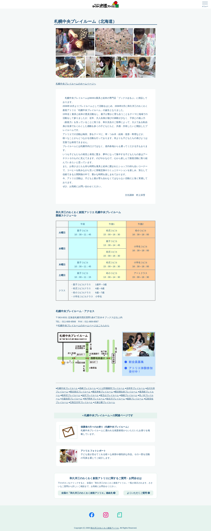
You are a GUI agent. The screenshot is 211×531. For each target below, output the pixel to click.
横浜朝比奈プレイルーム (126, 392)
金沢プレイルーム (90, 395)
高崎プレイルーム (87, 388)
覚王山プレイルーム (109, 395)
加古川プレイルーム (115, 399)
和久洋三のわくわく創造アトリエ (104, 528)
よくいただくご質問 (138, 493)
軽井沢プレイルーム (71, 395)
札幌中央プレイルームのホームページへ (76, 83)
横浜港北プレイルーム (80, 392)
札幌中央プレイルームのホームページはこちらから (83, 325)
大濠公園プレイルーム (104, 402)
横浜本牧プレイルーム (102, 392)
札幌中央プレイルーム (67, 388)
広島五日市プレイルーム (81, 402)
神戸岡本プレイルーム (94, 399)
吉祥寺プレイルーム (135, 388)
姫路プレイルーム (135, 399)
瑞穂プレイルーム (129, 395)
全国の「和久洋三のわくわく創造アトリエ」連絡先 (88, 493)
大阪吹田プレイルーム (72, 399)
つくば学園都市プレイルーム (111, 388)
